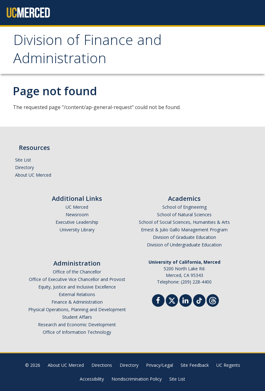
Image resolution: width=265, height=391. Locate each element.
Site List (23, 160)
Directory (24, 167)
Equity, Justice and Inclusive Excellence (77, 287)
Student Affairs (77, 317)
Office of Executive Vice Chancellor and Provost (77, 279)
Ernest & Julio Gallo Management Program (184, 230)
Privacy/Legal (159, 365)
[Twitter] (172, 300)
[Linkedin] (185, 301)
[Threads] (212, 300)
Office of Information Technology (77, 332)
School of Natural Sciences (184, 215)
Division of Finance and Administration (87, 51)
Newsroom (77, 215)
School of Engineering (184, 207)
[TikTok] (199, 300)
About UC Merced (33, 175)
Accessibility (92, 379)
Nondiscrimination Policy (136, 379)
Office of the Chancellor (77, 272)
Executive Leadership (77, 222)
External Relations (77, 294)
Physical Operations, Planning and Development (77, 309)
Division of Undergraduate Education (184, 245)
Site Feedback (195, 365)
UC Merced (77, 207)
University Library (77, 230)
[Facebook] (158, 301)
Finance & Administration (77, 302)
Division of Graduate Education (184, 237)
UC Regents (228, 365)
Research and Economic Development (77, 325)
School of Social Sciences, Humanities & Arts (184, 222)
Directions (101, 365)
